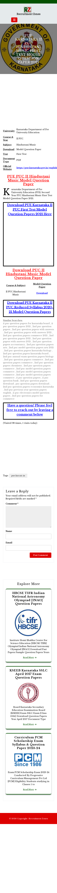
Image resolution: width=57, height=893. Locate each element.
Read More (28, 657)
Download (42, 293)
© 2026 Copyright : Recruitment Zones (28, 818)
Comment (12, 503)
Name (9, 531)
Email (9, 542)
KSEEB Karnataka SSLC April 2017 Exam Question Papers (28, 674)
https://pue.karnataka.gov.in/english (36, 167)
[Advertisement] (23, 103)
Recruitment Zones (28, 14)
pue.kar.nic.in (18, 475)
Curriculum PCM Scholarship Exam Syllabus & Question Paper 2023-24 (28, 743)
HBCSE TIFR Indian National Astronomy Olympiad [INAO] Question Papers (28, 598)
